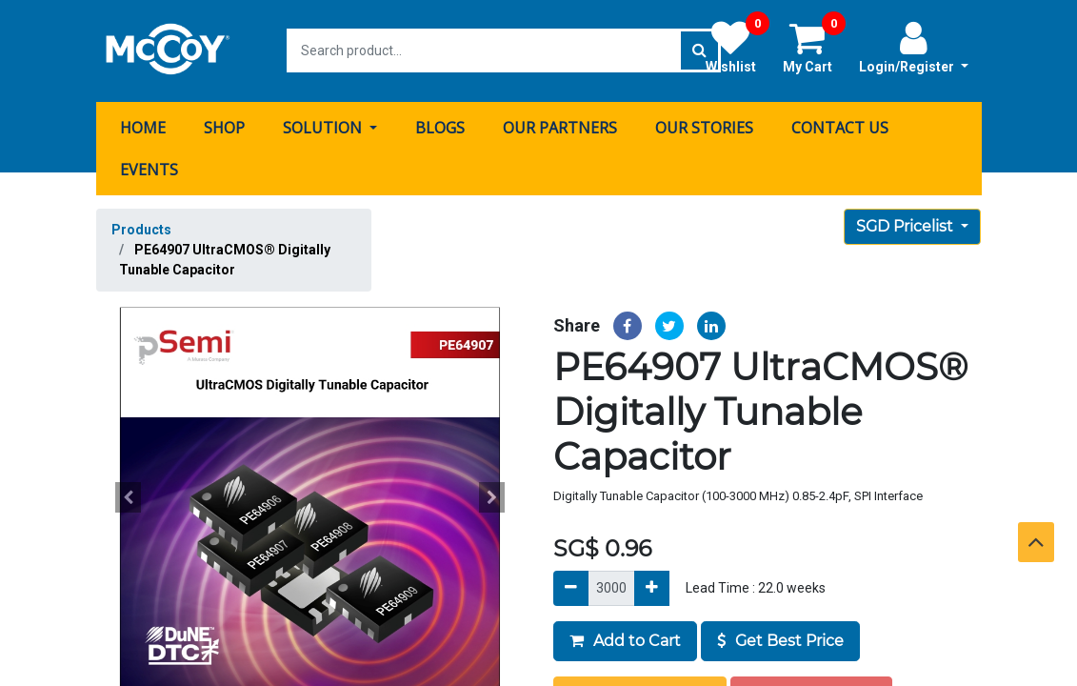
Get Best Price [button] (780, 639)
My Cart (814, 46)
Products (141, 228)
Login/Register (913, 46)
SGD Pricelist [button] (906, 225)
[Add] (651, 586)
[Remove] (570, 586)
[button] (128, 496)
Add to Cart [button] (625, 639)
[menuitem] (143, 127)
